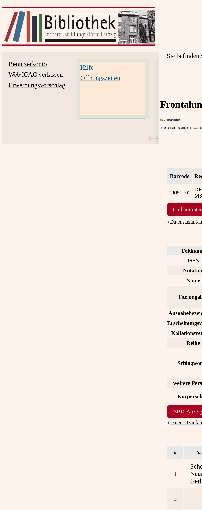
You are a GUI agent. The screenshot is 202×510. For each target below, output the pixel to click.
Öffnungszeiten (100, 77)
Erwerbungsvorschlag (37, 85)
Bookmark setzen (172, 120)
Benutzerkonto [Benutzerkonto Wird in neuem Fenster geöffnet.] (28, 63)
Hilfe (87, 67)
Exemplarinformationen (176, 127)
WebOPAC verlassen (36, 74)
